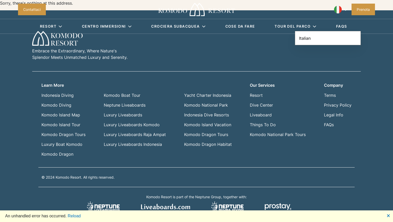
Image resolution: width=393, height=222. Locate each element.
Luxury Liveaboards (123, 114)
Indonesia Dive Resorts (206, 114)
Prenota (363, 9)
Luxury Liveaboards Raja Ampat (135, 134)
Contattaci (32, 9)
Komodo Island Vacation (207, 124)
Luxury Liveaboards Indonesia (133, 144)
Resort (51, 26)
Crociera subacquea (178, 26)
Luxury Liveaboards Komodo (132, 124)
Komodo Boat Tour (122, 95)
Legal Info (333, 114)
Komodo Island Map (60, 114)
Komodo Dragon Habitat (208, 144)
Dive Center (261, 105)
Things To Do (263, 124)
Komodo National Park (206, 105)
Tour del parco (295, 26)
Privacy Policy (338, 105)
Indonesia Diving (57, 95)
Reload (74, 216)
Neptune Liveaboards (125, 105)
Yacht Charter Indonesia (207, 95)
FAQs (329, 124)
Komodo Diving (56, 105)
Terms (330, 95)
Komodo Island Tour (60, 124)
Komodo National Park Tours (278, 134)
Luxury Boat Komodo (61, 144)
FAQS (341, 26)
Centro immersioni (107, 26)
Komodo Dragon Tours (63, 134)
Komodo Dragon (57, 154)
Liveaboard (261, 114)
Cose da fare (240, 26)
